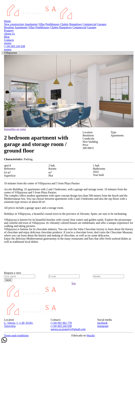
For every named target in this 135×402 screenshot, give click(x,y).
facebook (102, 322)
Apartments (31, 24)
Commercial (89, 24)
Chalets (64, 24)
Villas (41, 24)
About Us (9, 33)
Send (8, 280)
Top (73, 283)
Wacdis (91, 335)
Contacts (9, 39)
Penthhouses (52, 24)
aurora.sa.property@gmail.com (68, 329)
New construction (14, 24)
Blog (6, 36)
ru (10, 43)
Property (9, 30)
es (5, 43)
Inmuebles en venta (15, 129)
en (7, 43)
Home (7, 21)
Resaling (9, 27)
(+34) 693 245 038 (14, 46)
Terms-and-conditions (16, 335)
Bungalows (75, 24)
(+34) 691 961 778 (61, 322)
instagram (102, 326)
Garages (101, 24)
